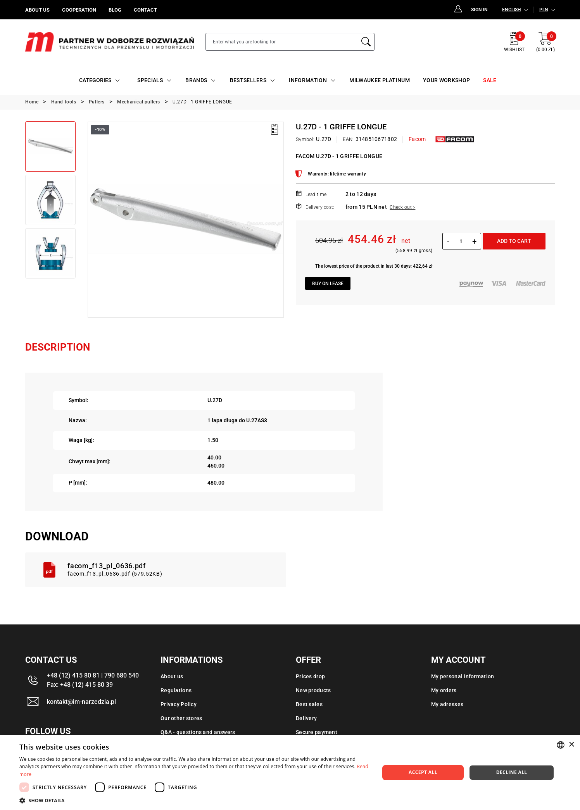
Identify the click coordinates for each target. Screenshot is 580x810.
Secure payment (316, 732)
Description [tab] (57, 347)
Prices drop (310, 676)
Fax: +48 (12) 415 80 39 (80, 684)
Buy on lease (328, 283)
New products (313, 690)
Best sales (309, 704)
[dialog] (290, 772)
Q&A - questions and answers (198, 732)
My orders (444, 690)
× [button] (571, 745)
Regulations (176, 690)
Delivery (306, 718)
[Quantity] (461, 241)
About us (172, 676)
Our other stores (181, 718)
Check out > (402, 207)
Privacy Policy (179, 704)
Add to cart (514, 241)
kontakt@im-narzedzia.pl (81, 701)
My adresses (447, 704)
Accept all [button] (423, 772)
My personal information (462, 676)
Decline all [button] (511, 772)
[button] (194, 800)
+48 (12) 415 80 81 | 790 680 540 (93, 675)
